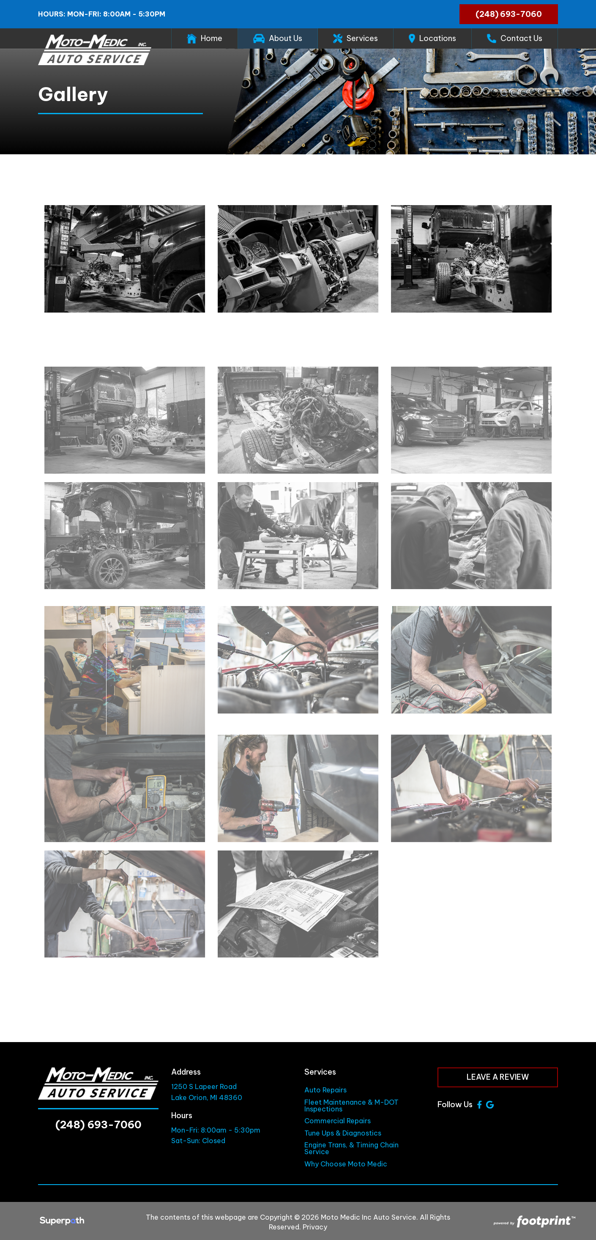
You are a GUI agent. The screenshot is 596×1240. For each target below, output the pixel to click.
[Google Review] (490, 1104)
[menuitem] (204, 38)
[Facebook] (479, 1104)
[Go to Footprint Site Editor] (534, 1222)
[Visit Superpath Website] (62, 1222)
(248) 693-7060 (509, 14)
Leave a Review (498, 1077)
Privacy (315, 1227)
